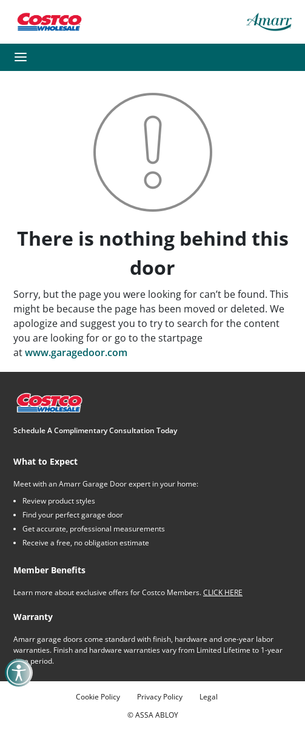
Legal (208, 697)
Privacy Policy (160, 697)
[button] (20, 57)
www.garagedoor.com (76, 352)
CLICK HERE (223, 592)
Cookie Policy (98, 697)
